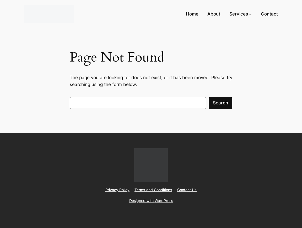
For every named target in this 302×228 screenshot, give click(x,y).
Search (220, 102)
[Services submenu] (250, 14)
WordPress (164, 200)
